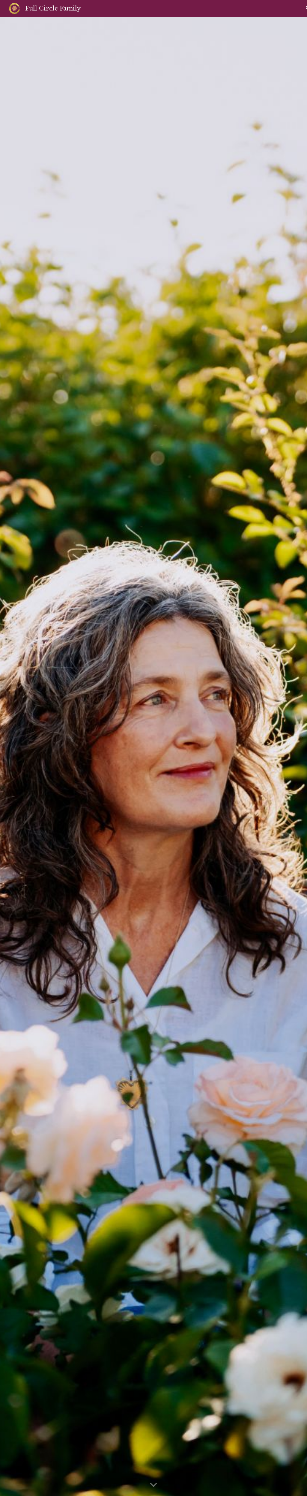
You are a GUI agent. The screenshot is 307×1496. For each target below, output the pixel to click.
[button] (153, 1485)
